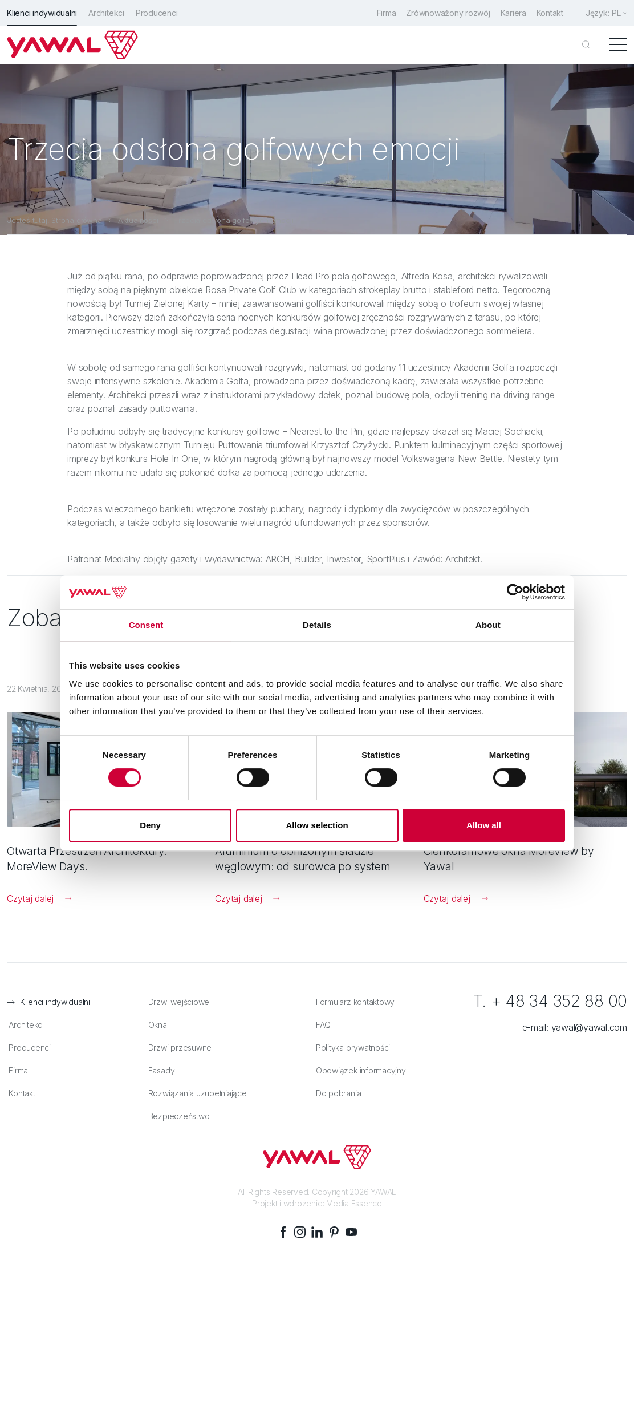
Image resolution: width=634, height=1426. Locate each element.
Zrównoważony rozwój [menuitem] (445, 13)
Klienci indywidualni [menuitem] (42, 13)
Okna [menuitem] (155, 1025)
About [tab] (488, 625)
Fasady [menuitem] (159, 1071)
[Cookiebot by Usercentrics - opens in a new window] (515, 592)
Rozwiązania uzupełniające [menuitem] (195, 1094)
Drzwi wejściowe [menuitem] (176, 1002)
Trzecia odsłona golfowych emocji (234, 219)
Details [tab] (317, 625)
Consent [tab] (146, 625)
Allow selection (317, 825)
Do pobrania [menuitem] (336, 1094)
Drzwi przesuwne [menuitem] (177, 1048)
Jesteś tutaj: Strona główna (54, 219)
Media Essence (354, 1203)
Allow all (483, 825)
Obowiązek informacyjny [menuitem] (359, 1071)
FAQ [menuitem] (321, 1025)
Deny (150, 825)
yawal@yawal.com (589, 1028)
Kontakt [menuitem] (549, 13)
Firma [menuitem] (382, 13)
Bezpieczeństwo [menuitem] (177, 1116)
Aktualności (138, 219)
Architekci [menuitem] (106, 13)
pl (616, 13)
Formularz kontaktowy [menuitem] (353, 1002)
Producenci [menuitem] (157, 13)
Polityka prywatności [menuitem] (351, 1048)
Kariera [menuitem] (511, 13)
